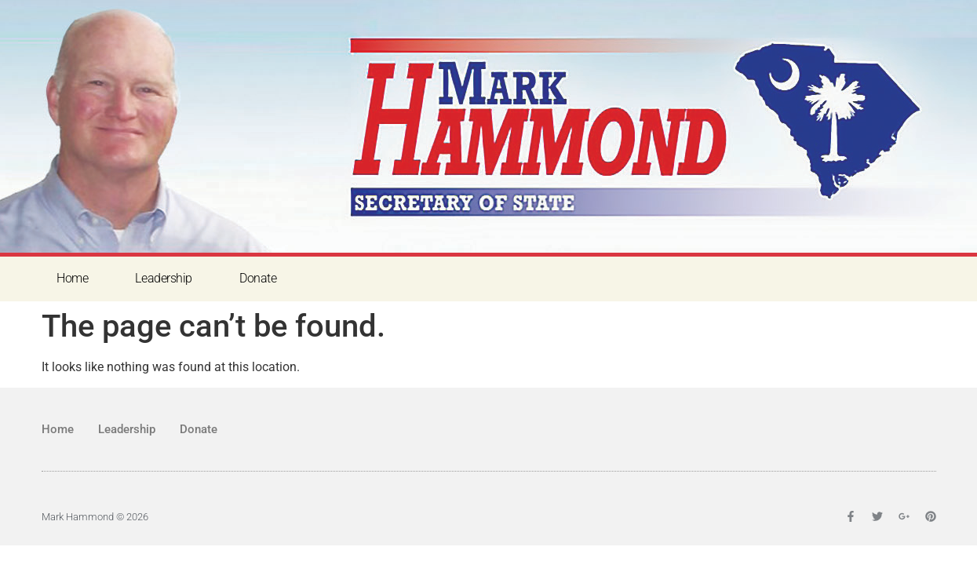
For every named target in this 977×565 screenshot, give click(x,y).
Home (72, 278)
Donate (257, 278)
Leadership (163, 278)
